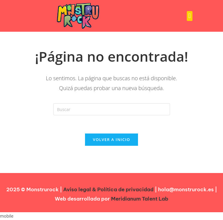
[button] (189, 16)
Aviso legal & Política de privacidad (108, 189)
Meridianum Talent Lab (139, 198)
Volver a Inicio (111, 139)
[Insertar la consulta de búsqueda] (111, 109)
